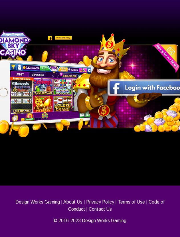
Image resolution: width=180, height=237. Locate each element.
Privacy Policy (100, 202)
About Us (72, 202)
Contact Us (100, 209)
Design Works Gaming (37, 202)
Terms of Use (131, 202)
